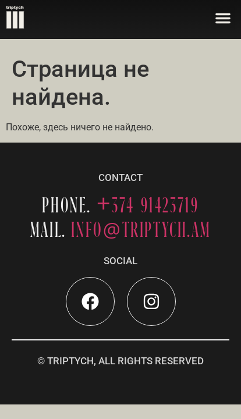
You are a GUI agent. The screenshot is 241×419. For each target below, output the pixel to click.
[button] (223, 18)
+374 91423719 (148, 205)
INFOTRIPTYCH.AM (141, 229)
